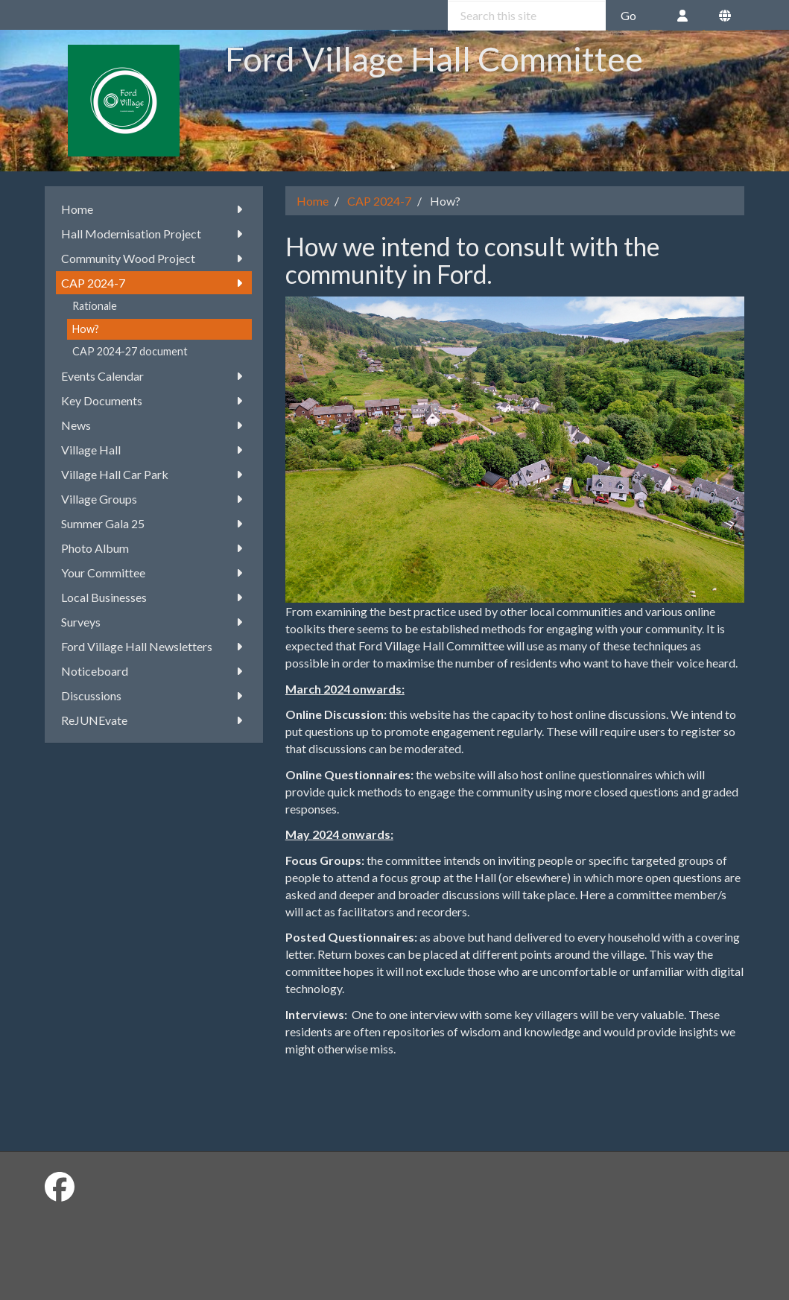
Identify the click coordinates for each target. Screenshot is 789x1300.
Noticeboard (154, 670)
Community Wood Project (154, 258)
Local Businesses (154, 597)
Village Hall (154, 449)
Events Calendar (154, 375)
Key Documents (154, 400)
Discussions (154, 695)
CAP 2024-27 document (130, 351)
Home (154, 209)
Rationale (94, 305)
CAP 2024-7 (154, 282)
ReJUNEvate (154, 720)
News (154, 425)
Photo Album (154, 548)
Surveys (154, 621)
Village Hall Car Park (154, 474)
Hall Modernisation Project (154, 233)
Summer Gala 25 (154, 523)
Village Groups (154, 498)
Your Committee (154, 572)
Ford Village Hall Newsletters (154, 646)
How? (85, 329)
